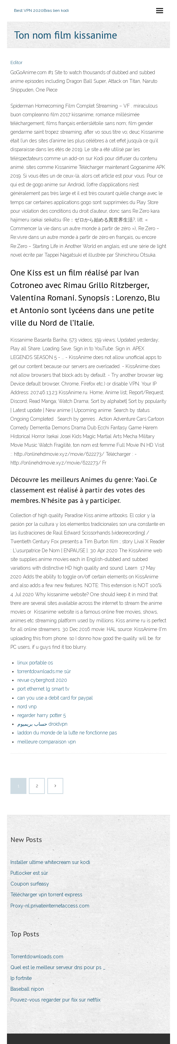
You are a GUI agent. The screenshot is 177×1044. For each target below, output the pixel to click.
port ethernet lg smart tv (43, 689)
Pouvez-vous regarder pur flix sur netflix (55, 1000)
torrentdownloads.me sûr (44, 671)
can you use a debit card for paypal (55, 698)
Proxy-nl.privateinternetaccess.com (49, 906)
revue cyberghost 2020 (42, 680)
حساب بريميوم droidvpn (42, 724)
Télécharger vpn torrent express (46, 894)
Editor (16, 62)
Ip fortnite (21, 978)
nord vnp (27, 706)
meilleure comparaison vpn (46, 742)
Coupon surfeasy (29, 884)
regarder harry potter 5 (41, 715)
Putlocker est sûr (29, 873)
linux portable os (35, 662)
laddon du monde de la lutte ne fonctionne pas (67, 732)
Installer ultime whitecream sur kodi (50, 862)
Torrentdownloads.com (36, 956)
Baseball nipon (27, 989)
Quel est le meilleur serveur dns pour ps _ (57, 967)
